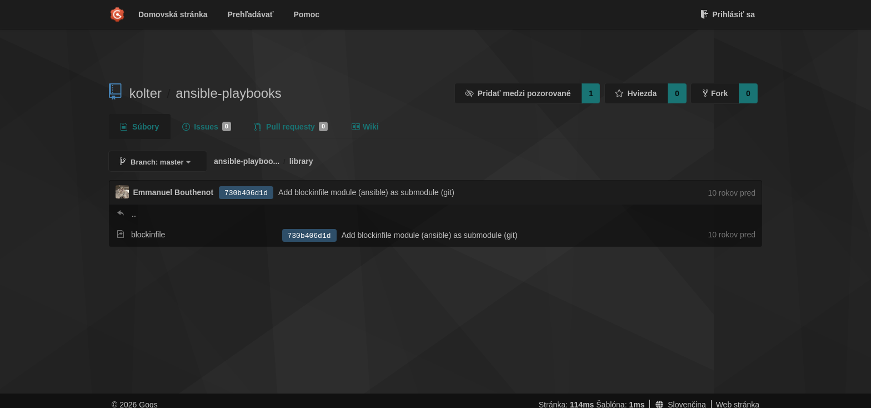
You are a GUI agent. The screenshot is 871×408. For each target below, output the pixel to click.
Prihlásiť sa (727, 14)
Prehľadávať (251, 14)
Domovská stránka (173, 14)
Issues (206, 127)
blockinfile (148, 234)
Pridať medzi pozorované (517, 93)
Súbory (140, 126)
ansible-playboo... (246, 161)
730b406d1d (246, 193)
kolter (145, 93)
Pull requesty (291, 127)
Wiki (365, 126)
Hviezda (636, 93)
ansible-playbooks (229, 93)
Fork (715, 93)
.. (134, 214)
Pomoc (306, 14)
